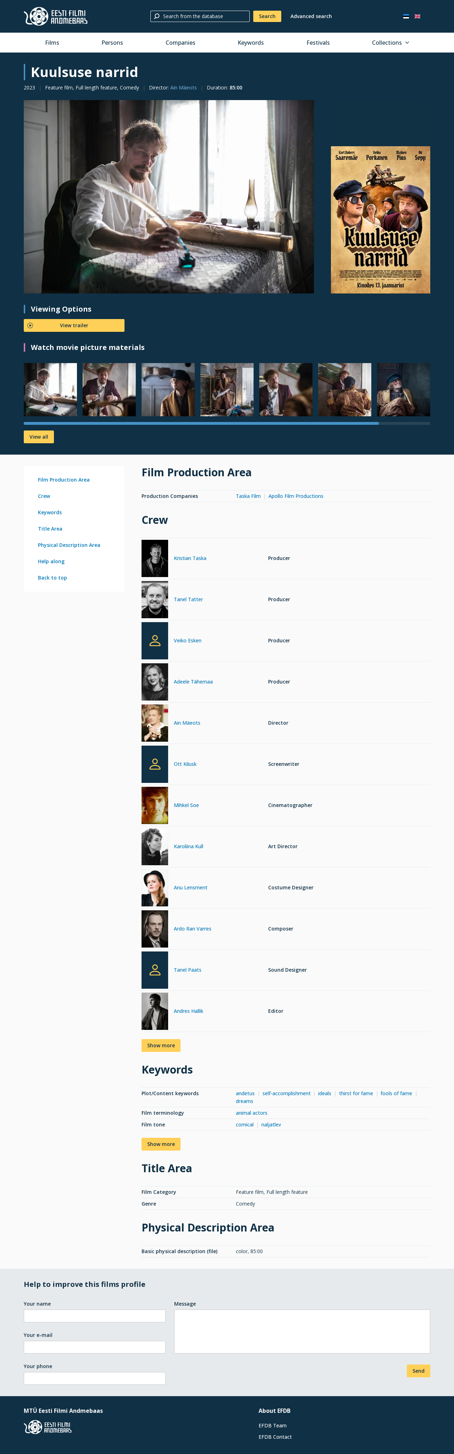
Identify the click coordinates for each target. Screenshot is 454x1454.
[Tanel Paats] (155, 970)
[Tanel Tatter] (155, 600)
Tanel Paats (187, 969)
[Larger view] (169, 196)
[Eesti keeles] (406, 16)
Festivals (318, 42)
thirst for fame (356, 1093)
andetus (245, 1093)
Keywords (251, 42)
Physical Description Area (69, 545)
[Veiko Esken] (155, 640)
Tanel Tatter (188, 599)
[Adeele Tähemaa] (155, 683)
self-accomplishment (286, 1093)
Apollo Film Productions (295, 496)
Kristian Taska (190, 558)
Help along (51, 561)
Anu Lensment (190, 887)
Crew (44, 496)
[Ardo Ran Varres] (155, 930)
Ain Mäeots (183, 87)
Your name (37, 1303)
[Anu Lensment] (155, 889)
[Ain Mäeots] (155, 724)
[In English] (417, 16)
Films (52, 42)
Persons (112, 42)
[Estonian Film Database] (56, 16)
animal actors (251, 1112)
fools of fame (396, 1093)
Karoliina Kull (188, 846)
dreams (244, 1101)
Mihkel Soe (186, 805)
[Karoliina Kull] (155, 847)
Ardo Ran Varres (192, 928)
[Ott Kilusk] (155, 764)
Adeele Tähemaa (193, 681)
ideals (324, 1093)
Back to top (52, 577)
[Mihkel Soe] (155, 806)
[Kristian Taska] (155, 559)
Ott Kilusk (185, 764)
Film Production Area (64, 479)
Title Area (50, 528)
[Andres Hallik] (155, 1012)
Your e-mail (38, 1335)
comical (245, 1124)
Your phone (38, 1366)
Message (185, 1303)
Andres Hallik (188, 1011)
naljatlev (271, 1124)
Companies (180, 42)
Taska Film (248, 496)
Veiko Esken (187, 640)
